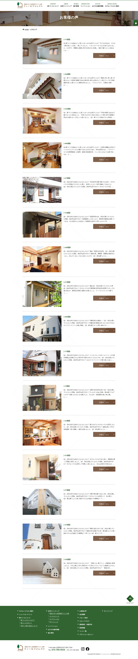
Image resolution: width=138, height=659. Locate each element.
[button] (130, 600)
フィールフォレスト (30, 5)
